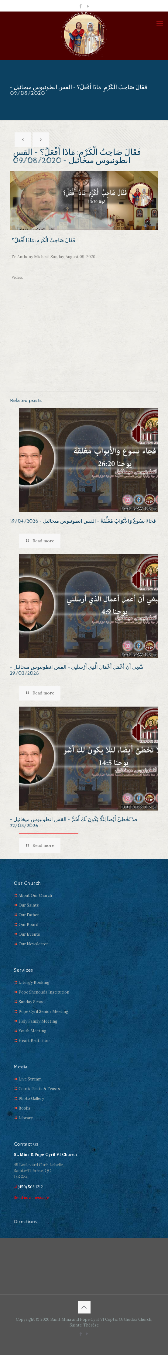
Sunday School (32, 1001)
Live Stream (30, 1079)
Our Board (28, 924)
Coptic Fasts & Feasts (39, 1088)
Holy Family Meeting (38, 1021)
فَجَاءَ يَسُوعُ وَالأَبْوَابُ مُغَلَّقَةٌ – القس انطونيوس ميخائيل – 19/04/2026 (83, 521)
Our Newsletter (33, 944)
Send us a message (31, 1197)
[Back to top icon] (84, 1307)
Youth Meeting (32, 1031)
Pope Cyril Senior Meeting (43, 1011)
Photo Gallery (31, 1098)
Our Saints (29, 905)
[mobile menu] (160, 23)
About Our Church (35, 895)
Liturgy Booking (34, 982)
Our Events (29, 934)
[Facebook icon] (80, 6)
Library (26, 1117)
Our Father (29, 914)
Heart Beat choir (34, 1040)
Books (24, 1108)
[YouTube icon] (88, 6)
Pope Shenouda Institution (44, 992)
